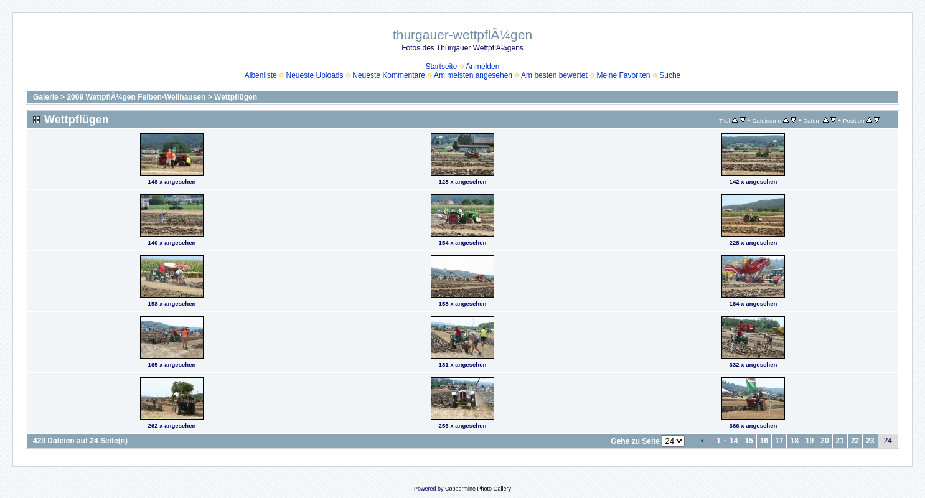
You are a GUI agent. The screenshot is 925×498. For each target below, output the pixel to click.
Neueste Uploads (314, 75)
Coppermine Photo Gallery (478, 489)
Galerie (46, 97)
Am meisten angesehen (473, 75)
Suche (669, 75)
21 (840, 440)
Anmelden (482, 66)
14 (734, 440)
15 (748, 440)
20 (824, 440)
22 (855, 440)
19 (809, 440)
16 (764, 440)
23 (870, 440)
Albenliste (261, 75)
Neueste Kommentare (388, 75)
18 (794, 440)
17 (779, 440)
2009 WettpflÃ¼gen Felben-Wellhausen (136, 97)
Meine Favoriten (623, 75)
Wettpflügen (235, 97)
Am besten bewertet (554, 75)
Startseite (442, 66)
